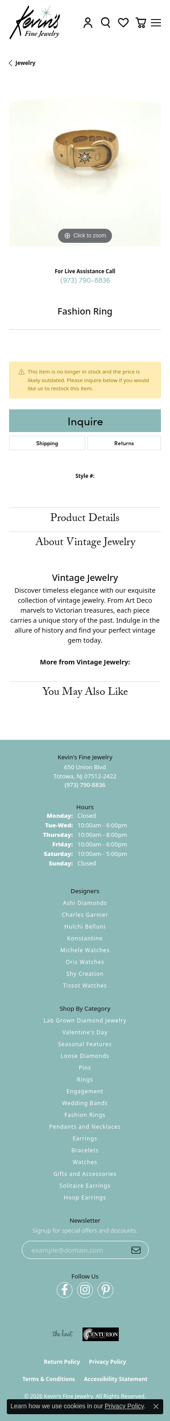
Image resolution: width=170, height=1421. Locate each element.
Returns (124, 443)
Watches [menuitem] (85, 1162)
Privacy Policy (107, 1362)
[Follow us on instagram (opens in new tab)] (85, 1290)
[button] (88, 22)
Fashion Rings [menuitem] (85, 1115)
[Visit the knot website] (62, 1334)
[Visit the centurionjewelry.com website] (101, 1334)
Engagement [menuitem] (85, 1091)
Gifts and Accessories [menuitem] (85, 1174)
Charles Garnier (85, 915)
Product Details (85, 519)
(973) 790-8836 (85, 280)
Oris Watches (85, 962)
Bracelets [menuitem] (84, 1150)
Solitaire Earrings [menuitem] (85, 1186)
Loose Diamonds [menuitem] (85, 1056)
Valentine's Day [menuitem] (85, 1032)
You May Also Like (85, 693)
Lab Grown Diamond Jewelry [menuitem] (85, 1020)
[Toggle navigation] (156, 22)
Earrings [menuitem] (85, 1138)
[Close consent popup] (156, 1406)
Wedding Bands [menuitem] (85, 1103)
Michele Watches (85, 950)
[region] (85, 170)
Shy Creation (85, 974)
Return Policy (62, 1362)
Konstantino (85, 938)
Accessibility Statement (115, 1379)
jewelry (25, 63)
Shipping (47, 443)
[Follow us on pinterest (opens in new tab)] (105, 1290)
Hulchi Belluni (85, 926)
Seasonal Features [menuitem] (85, 1044)
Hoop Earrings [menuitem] (85, 1197)
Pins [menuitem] (85, 1068)
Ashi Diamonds (85, 903)
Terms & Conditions (48, 1379)
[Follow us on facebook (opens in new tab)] (65, 1290)
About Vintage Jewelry (85, 543)
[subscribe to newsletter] (136, 1250)
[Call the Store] (84, 785)
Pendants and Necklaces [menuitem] (85, 1127)
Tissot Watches (85, 985)
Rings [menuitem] (85, 1079)
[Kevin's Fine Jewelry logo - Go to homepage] (35, 22)
